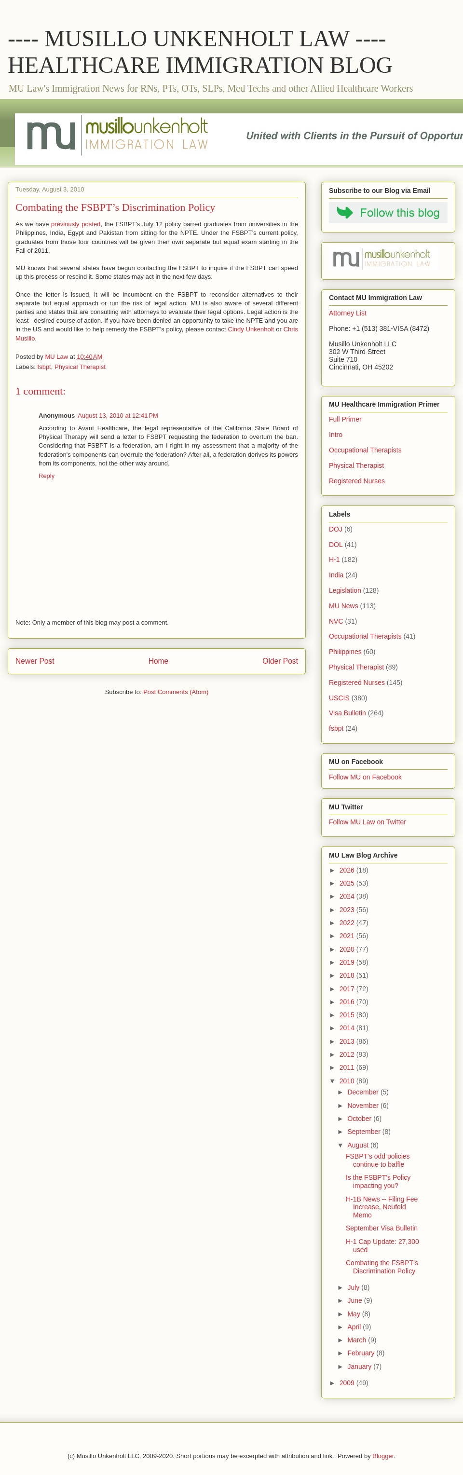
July (354, 1287)
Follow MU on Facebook (365, 777)
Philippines (345, 652)
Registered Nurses (357, 481)
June (355, 1300)
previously (65, 224)
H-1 (334, 559)
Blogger (383, 1456)
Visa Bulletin (347, 713)
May (354, 1314)
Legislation (345, 590)
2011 (348, 1067)
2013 (348, 1041)
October (360, 1118)
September (364, 1131)
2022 (348, 923)
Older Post (280, 661)
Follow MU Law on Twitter (367, 822)
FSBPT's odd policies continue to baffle (378, 1160)
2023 (348, 910)
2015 (348, 1015)
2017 (348, 989)
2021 (348, 936)
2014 (348, 1028)
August (358, 1145)
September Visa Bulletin (382, 1228)
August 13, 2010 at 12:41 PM (118, 415)
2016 (348, 1002)
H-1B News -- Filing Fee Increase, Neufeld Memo (382, 1207)
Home (159, 661)
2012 (348, 1054)
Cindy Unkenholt (251, 329)
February (361, 1353)
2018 (348, 975)
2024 (348, 896)
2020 (348, 949)
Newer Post (34, 661)
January (360, 1366)
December (363, 1092)
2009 (348, 1383)
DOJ (335, 529)
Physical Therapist (80, 366)
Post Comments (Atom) (175, 692)
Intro (335, 434)
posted (91, 224)
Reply (46, 475)
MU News (343, 606)
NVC (336, 621)
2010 (348, 1081)
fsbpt (44, 366)
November (363, 1105)
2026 (348, 870)
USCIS (339, 698)
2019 (348, 962)
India (336, 575)
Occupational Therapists (365, 450)
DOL (336, 544)
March (357, 1340)
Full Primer (345, 419)
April (355, 1327)
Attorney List (348, 313)
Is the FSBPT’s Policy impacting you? (378, 1181)
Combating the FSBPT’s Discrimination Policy (382, 1267)
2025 (348, 883)
